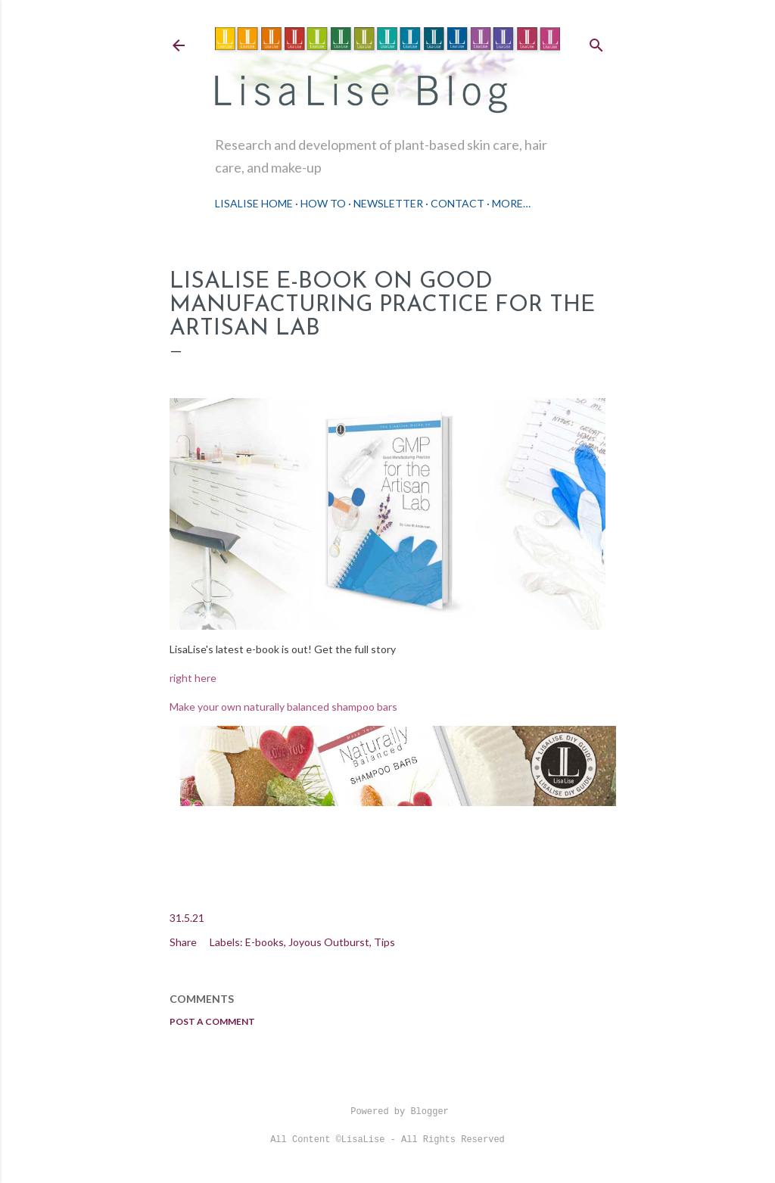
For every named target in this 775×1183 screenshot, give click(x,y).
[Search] (596, 42)
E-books (264, 942)
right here (193, 677)
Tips (384, 942)
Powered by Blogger (387, 1112)
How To (323, 203)
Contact (457, 203)
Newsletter (388, 203)
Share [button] (183, 942)
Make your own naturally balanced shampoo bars (283, 706)
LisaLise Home (254, 203)
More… (511, 203)
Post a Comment (212, 1021)
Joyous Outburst (328, 942)
